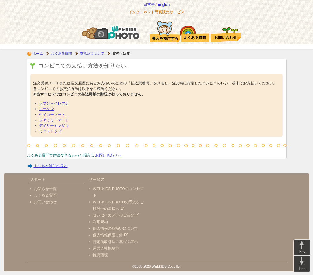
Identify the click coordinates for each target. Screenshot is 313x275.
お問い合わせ (45, 202)
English (164, 4)
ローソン (46, 109)
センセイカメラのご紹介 (116, 215)
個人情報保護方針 (110, 235)
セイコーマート (52, 114)
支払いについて (92, 53)
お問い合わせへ (108, 155)
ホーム (38, 53)
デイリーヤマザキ (54, 125)
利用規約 (100, 222)
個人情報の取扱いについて (115, 228)
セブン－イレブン (54, 103)
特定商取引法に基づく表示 (115, 242)
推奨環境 (100, 255)
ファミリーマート (54, 120)
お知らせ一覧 (45, 189)
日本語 (149, 4)
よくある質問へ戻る (51, 166)
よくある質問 (61, 53)
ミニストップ (50, 131)
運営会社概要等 (106, 248)
